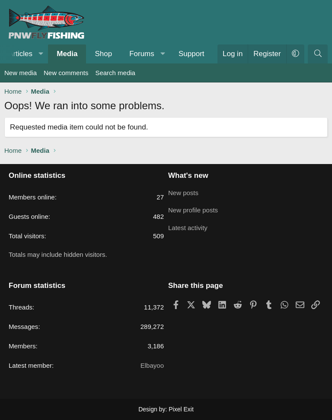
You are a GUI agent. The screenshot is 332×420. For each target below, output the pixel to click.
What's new (188, 175)
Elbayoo (152, 365)
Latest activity (188, 225)
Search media (115, 72)
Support (191, 54)
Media (67, 54)
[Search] (318, 53)
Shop (103, 54)
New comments (66, 72)
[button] (41, 53)
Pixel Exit (181, 409)
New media (20, 72)
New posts (183, 192)
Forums (141, 54)
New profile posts (193, 208)
